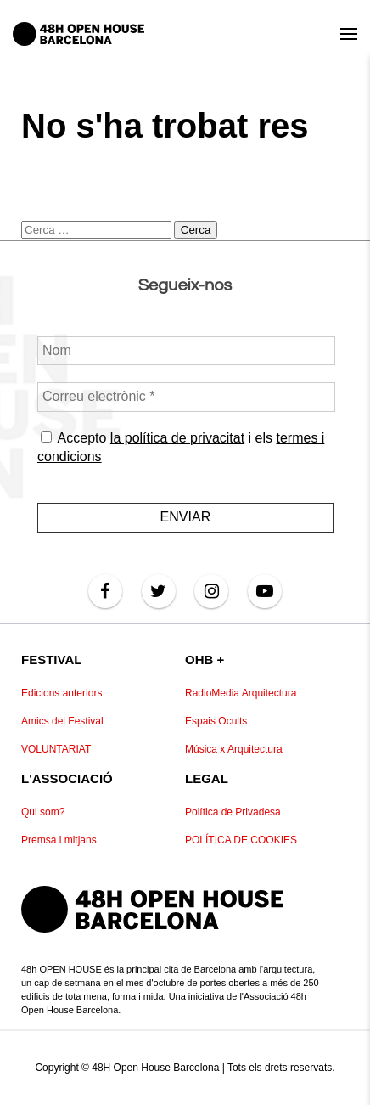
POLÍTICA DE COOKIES (241, 840)
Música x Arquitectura (234, 749)
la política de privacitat (176, 438)
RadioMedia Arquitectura (240, 693)
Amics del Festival (62, 721)
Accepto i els (180, 447)
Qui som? (42, 812)
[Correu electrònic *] (186, 397)
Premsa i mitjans (59, 840)
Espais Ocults (216, 721)
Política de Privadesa (233, 812)
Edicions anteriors (61, 693)
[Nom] (186, 350)
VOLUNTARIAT (56, 749)
